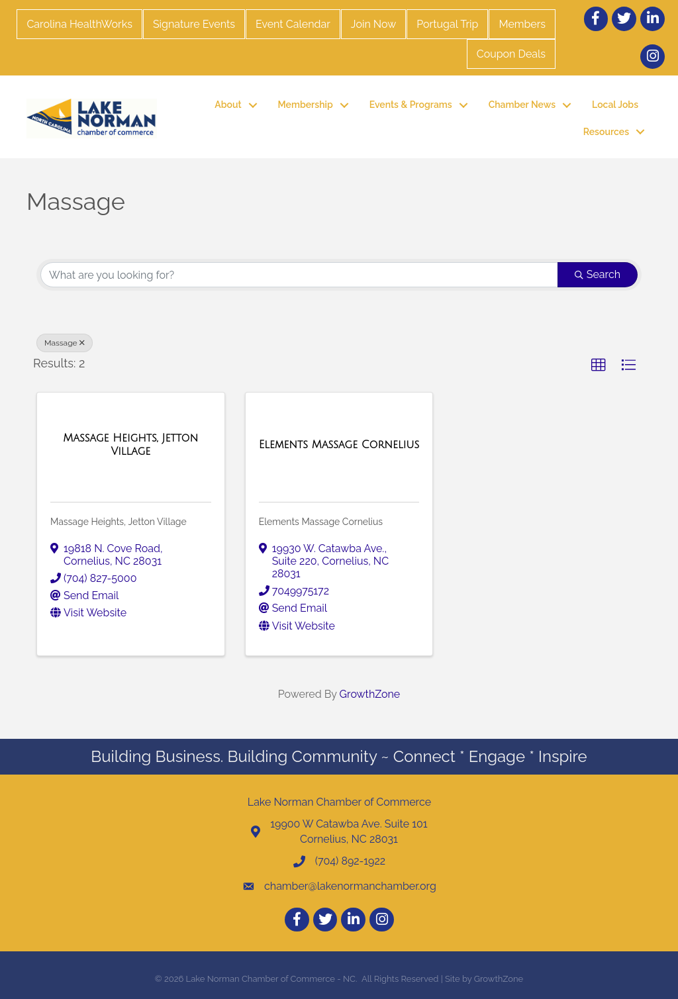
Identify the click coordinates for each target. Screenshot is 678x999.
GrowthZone (370, 694)
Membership (305, 104)
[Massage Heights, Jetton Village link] (130, 444)
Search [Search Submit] (597, 274)
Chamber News (522, 104)
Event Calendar (293, 24)
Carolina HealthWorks (79, 24)
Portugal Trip (447, 24)
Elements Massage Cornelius (321, 521)
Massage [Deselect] (64, 343)
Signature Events (194, 24)
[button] (598, 365)
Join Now (373, 24)
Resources (606, 131)
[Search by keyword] (299, 274)
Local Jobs (615, 104)
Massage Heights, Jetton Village (118, 521)
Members (522, 24)
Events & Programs (410, 104)
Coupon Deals (511, 54)
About (228, 104)
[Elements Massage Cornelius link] (339, 445)
